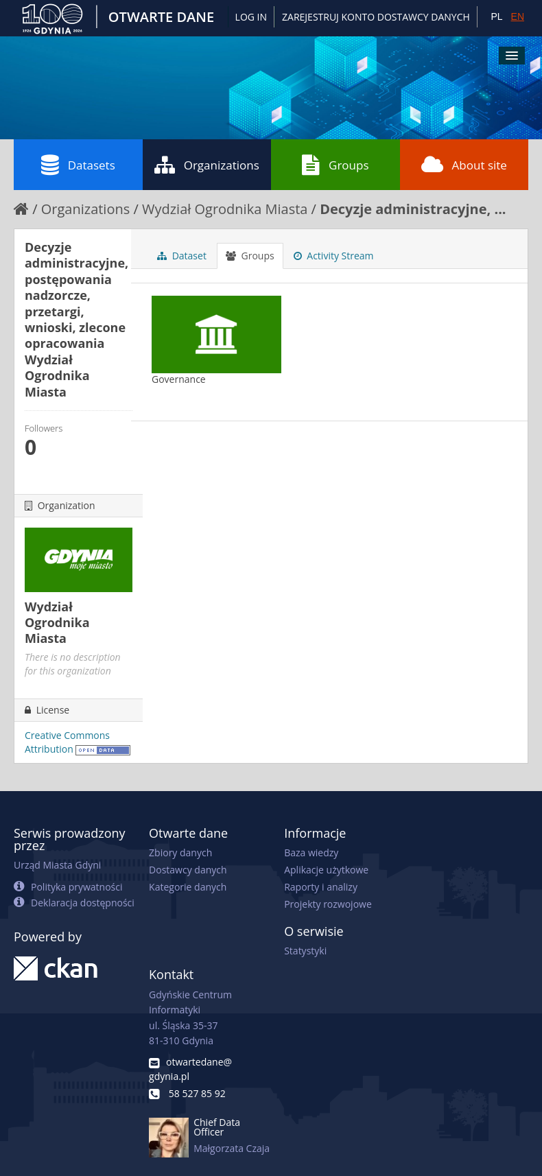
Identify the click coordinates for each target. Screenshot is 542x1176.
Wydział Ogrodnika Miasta (224, 209)
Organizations (206, 164)
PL (496, 16)
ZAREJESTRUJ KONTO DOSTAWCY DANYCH (376, 16)
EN (517, 16)
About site (464, 164)
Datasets (78, 164)
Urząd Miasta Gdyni (57, 864)
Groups (335, 164)
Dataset (182, 255)
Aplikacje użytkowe (326, 869)
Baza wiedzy (311, 852)
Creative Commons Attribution (67, 742)
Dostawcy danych (187, 869)
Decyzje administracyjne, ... (413, 209)
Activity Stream (334, 255)
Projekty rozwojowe (328, 903)
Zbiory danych (180, 852)
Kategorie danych (187, 886)
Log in (251, 16)
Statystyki (305, 950)
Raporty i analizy (320, 886)
